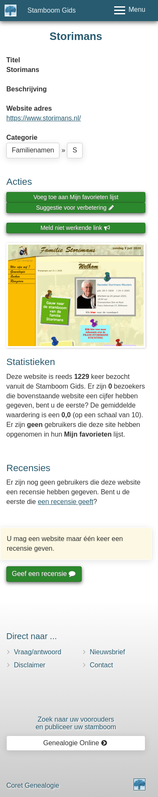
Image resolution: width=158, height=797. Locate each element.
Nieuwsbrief (107, 652)
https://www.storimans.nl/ (43, 118)
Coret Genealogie (32, 785)
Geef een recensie (43, 573)
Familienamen (33, 150)
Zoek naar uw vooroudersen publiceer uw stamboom (75, 723)
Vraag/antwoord (37, 652)
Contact (101, 665)
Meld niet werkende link (75, 227)
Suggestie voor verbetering (75, 207)
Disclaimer (30, 665)
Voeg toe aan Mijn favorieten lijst (75, 197)
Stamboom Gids (51, 10)
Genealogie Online (75, 742)
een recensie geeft (66, 501)
